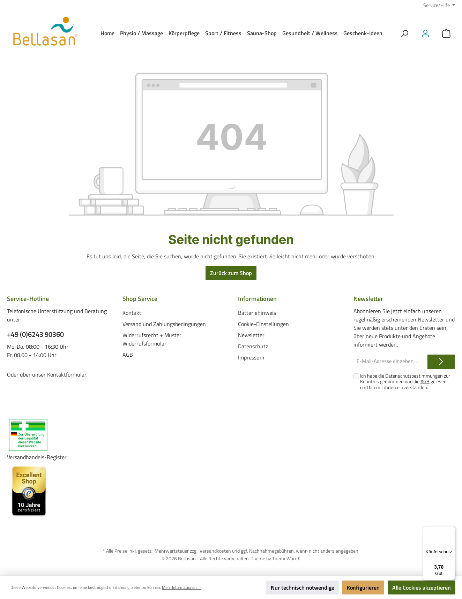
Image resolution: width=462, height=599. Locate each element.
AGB (127, 354)
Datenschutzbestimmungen (414, 375)
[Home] (107, 33)
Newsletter (251, 335)
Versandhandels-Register (37, 457)
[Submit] (441, 361)
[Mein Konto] (425, 33)
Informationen (257, 298)
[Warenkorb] (446, 33)
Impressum (251, 357)
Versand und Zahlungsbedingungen (164, 323)
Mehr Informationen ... (181, 587)
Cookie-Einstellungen (263, 323)
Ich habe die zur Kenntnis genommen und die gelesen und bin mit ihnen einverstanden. (405, 381)
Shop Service (139, 298)
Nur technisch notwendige (302, 587)
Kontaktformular (66, 374)
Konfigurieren (363, 587)
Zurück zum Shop (231, 273)
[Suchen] (404, 33)
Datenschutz (253, 346)
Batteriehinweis (257, 312)
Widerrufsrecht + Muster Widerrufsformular (151, 339)
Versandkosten (215, 550)
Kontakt (131, 312)
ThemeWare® (286, 558)
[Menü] (451, 530)
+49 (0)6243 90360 (35, 334)
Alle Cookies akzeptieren (421, 587)
